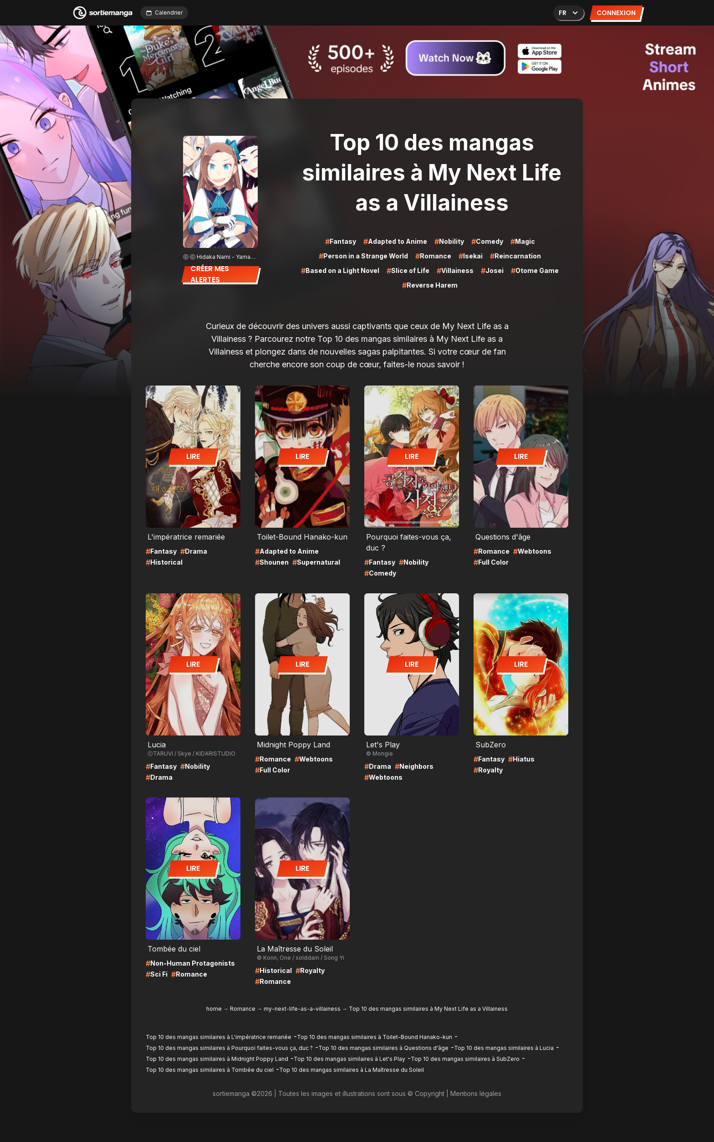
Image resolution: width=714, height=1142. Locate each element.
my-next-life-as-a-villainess (302, 1008)
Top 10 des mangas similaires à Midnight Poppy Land (217, 1058)
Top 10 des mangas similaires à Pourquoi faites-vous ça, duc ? (229, 1047)
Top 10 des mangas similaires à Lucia (504, 1047)
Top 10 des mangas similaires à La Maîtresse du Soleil (351, 1069)
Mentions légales (475, 1093)
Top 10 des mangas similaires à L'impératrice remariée (218, 1037)
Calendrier (164, 12)
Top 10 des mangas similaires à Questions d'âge (383, 1047)
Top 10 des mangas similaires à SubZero (465, 1058)
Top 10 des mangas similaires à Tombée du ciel (210, 1069)
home (214, 1008)
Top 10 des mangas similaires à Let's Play (349, 1058)
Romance (242, 1008)
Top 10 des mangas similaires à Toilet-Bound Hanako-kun (374, 1037)
